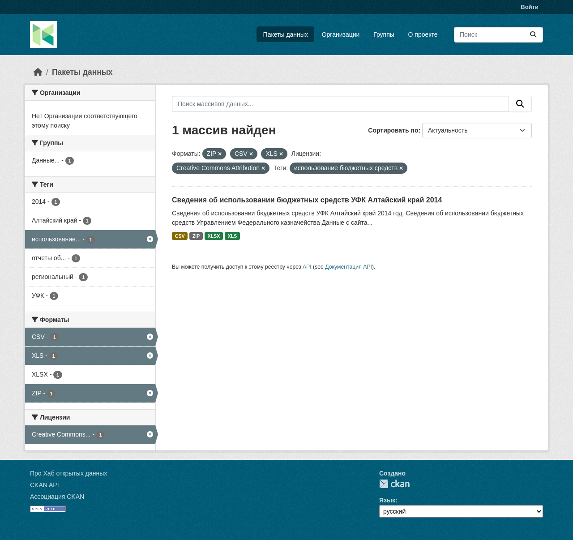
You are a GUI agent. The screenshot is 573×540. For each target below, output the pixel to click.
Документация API (348, 267)
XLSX (214, 236)
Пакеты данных (285, 34)
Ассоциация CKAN (57, 496)
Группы (383, 34)
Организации (341, 34)
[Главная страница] (38, 72)
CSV (180, 236)
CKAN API (44, 485)
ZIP (196, 236)
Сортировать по (393, 130)
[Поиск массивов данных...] (498, 35)
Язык (387, 500)
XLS (232, 236)
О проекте (423, 34)
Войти (530, 7)
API (307, 267)
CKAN (394, 484)
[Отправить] (533, 35)
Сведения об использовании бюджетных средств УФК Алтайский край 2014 (307, 200)
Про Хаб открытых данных (68, 473)
